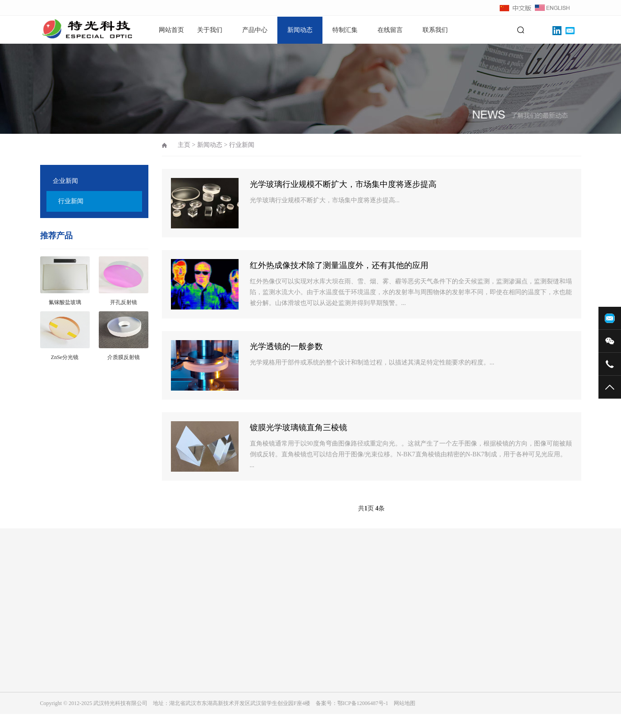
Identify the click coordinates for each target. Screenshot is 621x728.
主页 (184, 144)
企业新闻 (65, 180)
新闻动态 (300, 30)
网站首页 (171, 30)
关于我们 (209, 30)
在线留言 (390, 30)
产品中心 (254, 30)
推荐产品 (56, 235)
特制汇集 (345, 30)
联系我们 (435, 30)
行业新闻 (70, 201)
